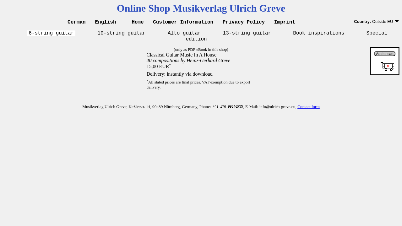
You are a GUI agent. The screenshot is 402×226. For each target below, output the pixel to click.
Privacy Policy (244, 22)
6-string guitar (51, 34)
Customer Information (183, 22)
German (77, 22)
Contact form (308, 109)
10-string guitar (121, 34)
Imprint (284, 22)
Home (138, 22)
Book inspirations (318, 34)
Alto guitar (184, 34)
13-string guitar (247, 34)
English (105, 22)
